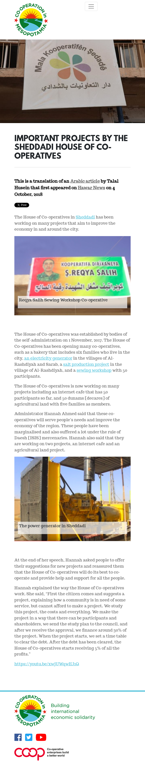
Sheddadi (85, 217)
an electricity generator (48, 358)
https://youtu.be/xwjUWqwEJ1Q (46, 664)
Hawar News (91, 188)
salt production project (86, 364)
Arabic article (85, 181)
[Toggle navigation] (91, 6)
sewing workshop (94, 370)
